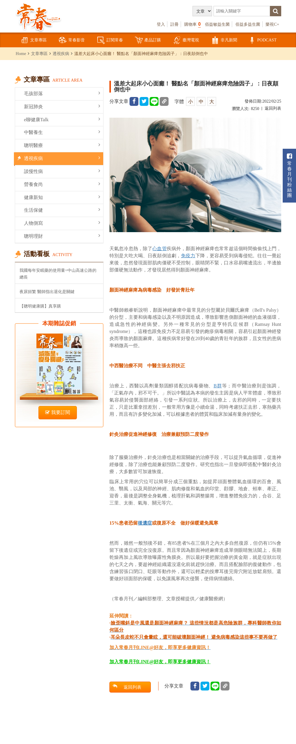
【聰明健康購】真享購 (40, 306)
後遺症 (145, 522)
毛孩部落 (62, 93)
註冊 (174, 24)
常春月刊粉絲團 (289, 175)
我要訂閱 (57, 412)
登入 (161, 24)
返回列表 (273, 108)
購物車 (192, 24)
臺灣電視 (186, 40)
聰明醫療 (62, 145)
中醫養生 (62, 132)
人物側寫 (62, 223)
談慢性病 (62, 171)
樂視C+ (272, 24)
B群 (217, 385)
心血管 (159, 248)
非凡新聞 (224, 40)
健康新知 (62, 197)
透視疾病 (61, 53)
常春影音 (72, 40)
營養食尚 (62, 184)
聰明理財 (62, 236)
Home (21, 53)
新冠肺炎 (62, 106)
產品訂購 (148, 40)
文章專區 (34, 40)
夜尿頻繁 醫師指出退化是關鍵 (47, 291)
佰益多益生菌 (247, 24)
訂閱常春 (110, 40)
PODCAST (262, 40)
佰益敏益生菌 (217, 24)
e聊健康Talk (62, 119)
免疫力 (188, 255)
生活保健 (62, 210)
